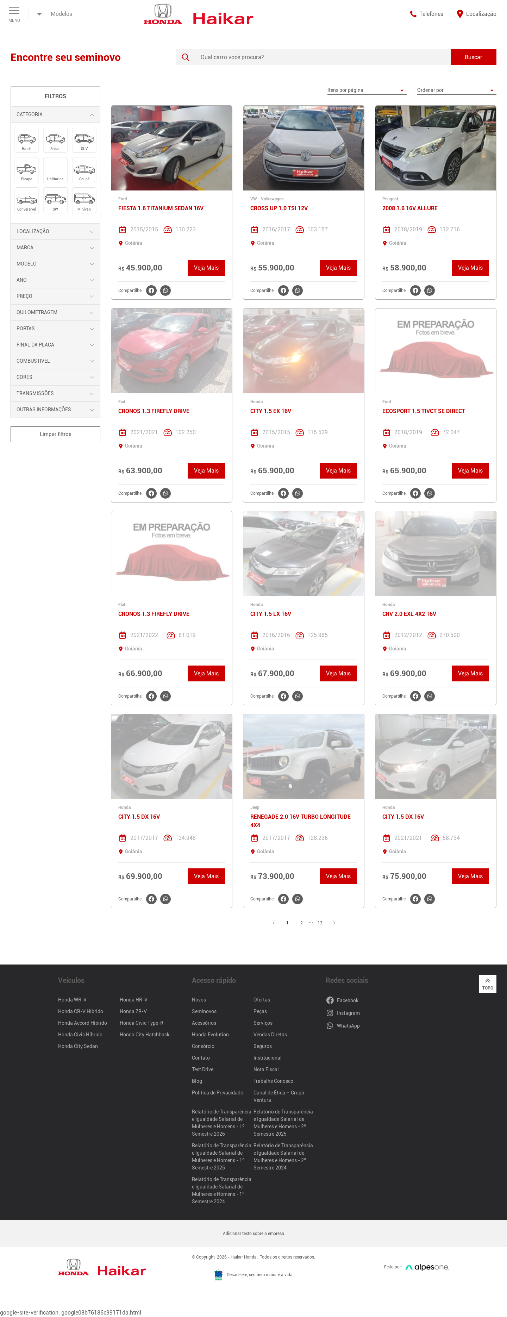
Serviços (263, 1023)
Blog (197, 1081)
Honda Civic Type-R (141, 1023)
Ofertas (262, 1000)
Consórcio (203, 1046)
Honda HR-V (134, 1000)
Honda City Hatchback (144, 1034)
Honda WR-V (72, 1000)
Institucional (268, 1058)
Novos (199, 1000)
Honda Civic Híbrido (80, 1034)
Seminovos (204, 1011)
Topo (487, 983)
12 (320, 922)
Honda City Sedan (78, 1046)
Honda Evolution (210, 1034)
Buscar (473, 57)
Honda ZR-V (133, 1011)
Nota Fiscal (266, 1069)
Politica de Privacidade (217, 1093)
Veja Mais (206, 267)
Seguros (263, 1046)
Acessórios (204, 1023)
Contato (201, 1058)
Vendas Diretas (270, 1034)
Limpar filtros (55, 434)
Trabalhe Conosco (273, 1081)
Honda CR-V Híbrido (80, 1011)
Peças (260, 1011)
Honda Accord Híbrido (82, 1023)
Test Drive (202, 1069)
